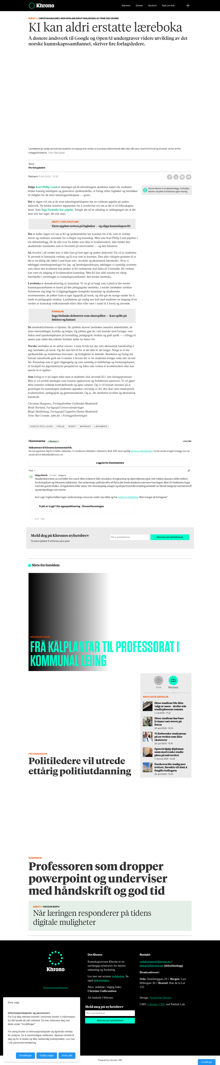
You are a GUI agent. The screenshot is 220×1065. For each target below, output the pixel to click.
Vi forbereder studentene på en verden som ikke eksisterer (170, 737)
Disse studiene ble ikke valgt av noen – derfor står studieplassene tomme (170, 706)
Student (152, 7)
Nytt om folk (168, 7)
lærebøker (100, 426)
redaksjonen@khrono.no (155, 961)
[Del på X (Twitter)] (176, 177)
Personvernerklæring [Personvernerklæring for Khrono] (55, 987)
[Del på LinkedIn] (182, 177)
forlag (60, 426)
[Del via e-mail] (188, 177)
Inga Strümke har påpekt (57, 209)
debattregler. (102, 980)
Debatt (139, 7)
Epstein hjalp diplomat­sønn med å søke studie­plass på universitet (169, 752)
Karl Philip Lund (46, 187)
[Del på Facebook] (169, 177)
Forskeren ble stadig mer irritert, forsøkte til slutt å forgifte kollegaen (170, 767)
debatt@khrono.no (151, 965)
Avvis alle (67, 1055)
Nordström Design (160, 997)
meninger (85, 426)
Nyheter (126, 7)
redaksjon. (118, 976)
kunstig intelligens (41, 426)
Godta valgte (47, 1055)
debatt (72, 426)
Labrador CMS (156, 1004)
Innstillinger (206, 1062)
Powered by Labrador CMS (110, 1060)
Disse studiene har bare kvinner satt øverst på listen (169, 721)
